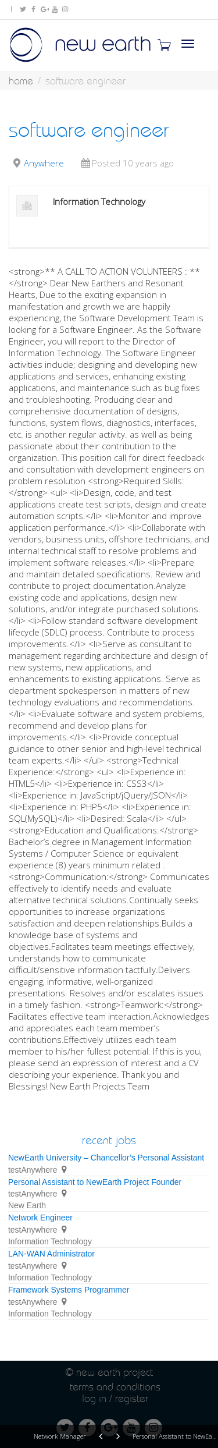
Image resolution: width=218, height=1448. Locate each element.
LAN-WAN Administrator (51, 1253)
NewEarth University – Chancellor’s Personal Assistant (106, 1157)
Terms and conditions (115, 1386)
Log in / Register (115, 1398)
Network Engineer (40, 1217)
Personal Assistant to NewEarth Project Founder (94, 1182)
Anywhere (44, 163)
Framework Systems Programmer (68, 1289)
